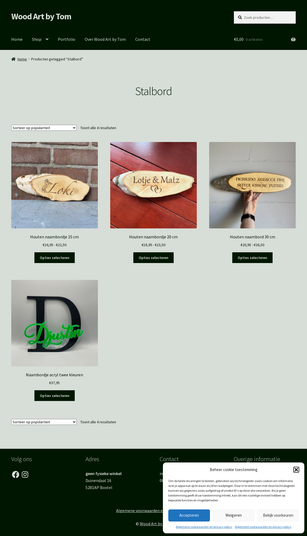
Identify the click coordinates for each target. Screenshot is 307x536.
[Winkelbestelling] (44, 128)
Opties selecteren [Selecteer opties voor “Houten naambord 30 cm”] (252, 257)
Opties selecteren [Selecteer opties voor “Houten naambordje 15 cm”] (54, 257)
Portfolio (66, 39)
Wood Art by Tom (41, 16)
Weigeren (234, 515)
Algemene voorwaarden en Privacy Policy (153, 510)
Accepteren (189, 515)
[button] (296, 469)
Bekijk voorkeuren (278, 515)
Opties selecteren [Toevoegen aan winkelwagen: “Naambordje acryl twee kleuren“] (54, 395)
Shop (36, 39)
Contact (142, 39)
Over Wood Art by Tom (105, 39)
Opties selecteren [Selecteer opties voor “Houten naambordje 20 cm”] (153, 257)
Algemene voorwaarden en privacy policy (204, 527)
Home (17, 39)
